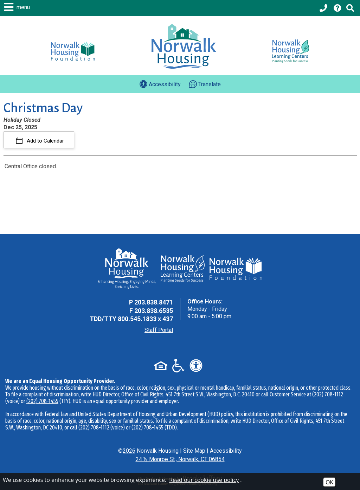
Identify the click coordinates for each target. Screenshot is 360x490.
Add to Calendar (44, 141)
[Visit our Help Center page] (337, 8)
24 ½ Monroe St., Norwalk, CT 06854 (180, 459)
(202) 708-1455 (42, 401)
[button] (18, 7)
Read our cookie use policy (204, 480)
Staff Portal (158, 330)
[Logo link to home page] (184, 46)
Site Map (194, 450)
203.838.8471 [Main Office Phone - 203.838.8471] (153, 302)
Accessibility (226, 450)
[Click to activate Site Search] (350, 8)
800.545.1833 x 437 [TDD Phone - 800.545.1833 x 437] (145, 318)
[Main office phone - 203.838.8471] (324, 8)
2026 (129, 450)
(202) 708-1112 (327, 394)
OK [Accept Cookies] (329, 482)
